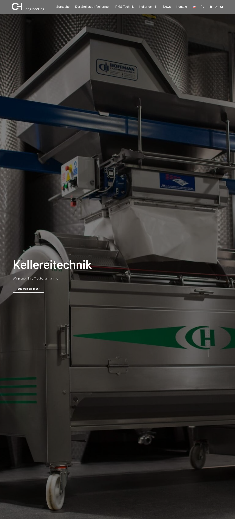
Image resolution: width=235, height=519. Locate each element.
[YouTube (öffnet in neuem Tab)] (222, 7)
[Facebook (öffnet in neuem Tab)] (211, 7)
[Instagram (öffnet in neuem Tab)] (216, 7)
